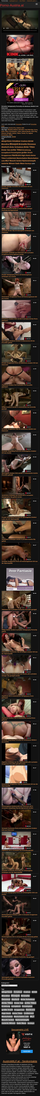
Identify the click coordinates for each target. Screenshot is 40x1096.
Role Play (34, 131)
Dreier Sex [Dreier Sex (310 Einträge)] (5, 150)
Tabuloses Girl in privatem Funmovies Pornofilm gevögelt (19, 609)
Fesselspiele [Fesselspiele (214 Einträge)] (16, 153)
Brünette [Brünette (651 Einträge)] (23, 144)
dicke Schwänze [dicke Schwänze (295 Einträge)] (16, 147)
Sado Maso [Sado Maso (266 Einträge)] (20, 163)
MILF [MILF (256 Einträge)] (7, 161)
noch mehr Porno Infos (7, 120)
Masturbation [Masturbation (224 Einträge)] (22, 158)
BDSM (14, 137)
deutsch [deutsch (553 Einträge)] (5, 147)
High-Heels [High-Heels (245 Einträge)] (25, 155)
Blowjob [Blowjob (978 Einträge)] (14, 144)
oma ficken (22, 1)
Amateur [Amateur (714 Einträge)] (16, 141)
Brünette (21, 129)
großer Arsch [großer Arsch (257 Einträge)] (26, 153)
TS (27, 133)
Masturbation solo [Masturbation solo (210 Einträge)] (21, 1016)
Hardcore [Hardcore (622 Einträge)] (16, 155)
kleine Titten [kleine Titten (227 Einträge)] (17, 1013)
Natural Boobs (26, 131)
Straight (9, 133)
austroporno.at (13, 1)
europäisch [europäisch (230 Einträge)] (6, 153)
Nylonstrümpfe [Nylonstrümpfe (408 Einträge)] (29, 161)
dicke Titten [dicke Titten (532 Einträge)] (29, 147)
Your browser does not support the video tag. (20, 21)
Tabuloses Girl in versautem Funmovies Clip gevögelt (18, 957)
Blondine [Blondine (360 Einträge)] (5, 144)
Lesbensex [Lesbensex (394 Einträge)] (11, 158)
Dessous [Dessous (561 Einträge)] (31, 144)
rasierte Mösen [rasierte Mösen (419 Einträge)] (8, 163)
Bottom (15, 129)
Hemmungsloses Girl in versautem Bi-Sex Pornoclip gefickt (20, 936)
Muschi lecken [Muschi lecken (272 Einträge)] (16, 161)
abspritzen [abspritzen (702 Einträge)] (6, 141)
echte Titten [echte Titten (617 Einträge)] (16, 150)
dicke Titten (4, 131)
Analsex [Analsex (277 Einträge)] (24, 141)
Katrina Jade (20, 128)
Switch (14, 133)
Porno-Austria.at (12, 5)
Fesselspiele (13, 131)
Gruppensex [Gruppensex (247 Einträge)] (6, 155)
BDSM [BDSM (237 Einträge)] (30, 141)
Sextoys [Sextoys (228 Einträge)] (28, 163)
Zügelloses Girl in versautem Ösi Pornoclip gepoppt (17, 850)
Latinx (19, 131)
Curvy (35, 129)
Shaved (3, 133)
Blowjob (10, 129)
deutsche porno (31, 1)
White (11, 135)
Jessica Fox (12, 128)
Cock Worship (29, 129)
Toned (23, 133)
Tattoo (19, 133)
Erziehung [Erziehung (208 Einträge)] (27, 150)
